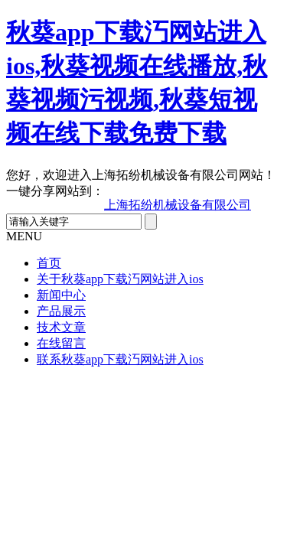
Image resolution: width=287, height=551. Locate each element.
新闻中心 (61, 295)
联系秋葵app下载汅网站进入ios (120, 359)
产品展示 (61, 311)
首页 (49, 262)
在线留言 (61, 343)
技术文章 (61, 327)
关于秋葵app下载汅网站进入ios (120, 278)
